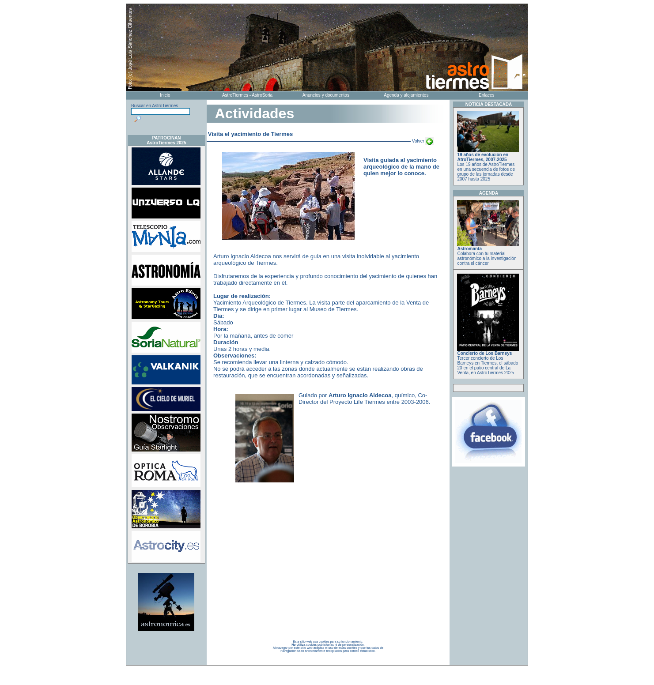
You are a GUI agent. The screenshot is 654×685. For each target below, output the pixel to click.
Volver (422, 141)
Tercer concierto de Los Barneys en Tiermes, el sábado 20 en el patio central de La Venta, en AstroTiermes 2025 (488, 361)
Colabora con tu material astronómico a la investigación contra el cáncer (488, 254)
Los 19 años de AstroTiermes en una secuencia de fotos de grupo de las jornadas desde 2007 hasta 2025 (488, 164)
